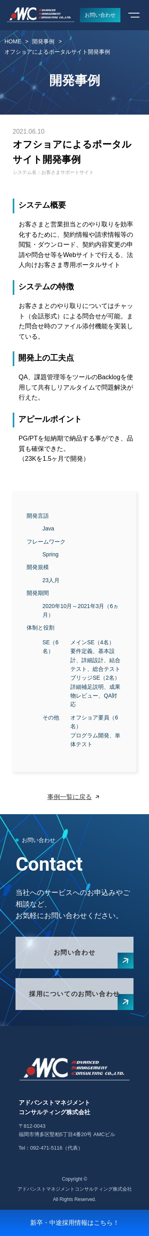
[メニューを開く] (134, 15)
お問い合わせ (100, 15)
